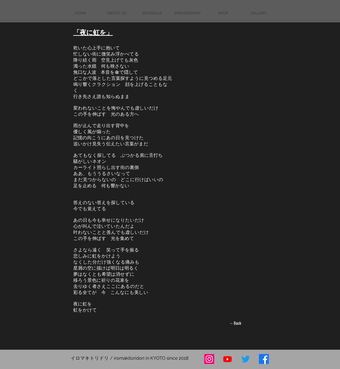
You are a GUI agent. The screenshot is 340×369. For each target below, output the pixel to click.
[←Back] (234, 323)
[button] (258, 13)
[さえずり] (246, 359)
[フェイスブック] (264, 359)
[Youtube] (227, 359)
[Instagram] (209, 359)
